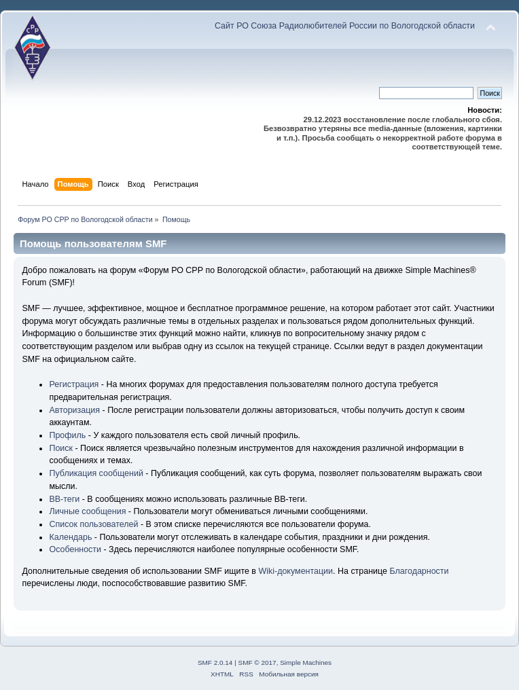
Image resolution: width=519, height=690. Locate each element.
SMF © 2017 (257, 662)
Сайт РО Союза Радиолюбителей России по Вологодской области (345, 26)
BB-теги (64, 499)
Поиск (61, 448)
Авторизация (74, 410)
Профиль (67, 435)
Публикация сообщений (96, 473)
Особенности (75, 549)
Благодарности (418, 571)
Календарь (70, 537)
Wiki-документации (295, 571)
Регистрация (74, 384)
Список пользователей (93, 524)
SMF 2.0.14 (215, 662)
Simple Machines (306, 662)
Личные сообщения (87, 511)
